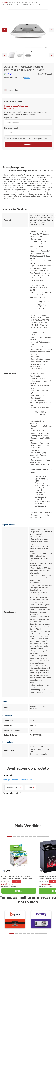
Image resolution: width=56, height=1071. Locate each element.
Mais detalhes (13, 102)
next (51, 30)
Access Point (33, 2)
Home (4, 2)
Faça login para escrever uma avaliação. (17, 792)
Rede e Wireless (22, 2)
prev (4, 30)
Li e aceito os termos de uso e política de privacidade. (27, 151)
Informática (11, 2)
